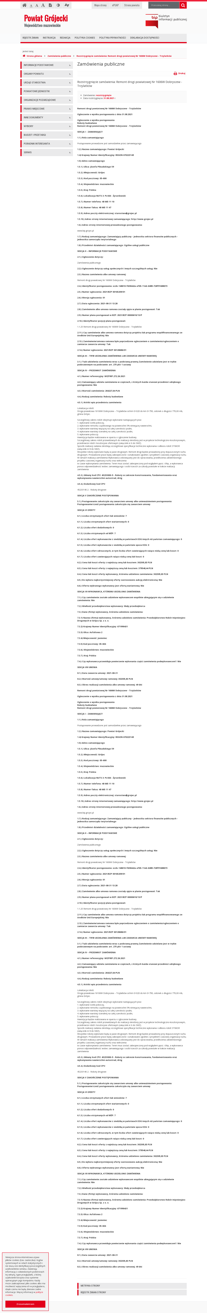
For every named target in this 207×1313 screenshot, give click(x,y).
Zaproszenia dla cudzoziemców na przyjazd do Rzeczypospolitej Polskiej (44, 567)
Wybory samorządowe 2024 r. (38, 430)
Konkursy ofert (31, 231)
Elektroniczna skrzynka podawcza (39, 546)
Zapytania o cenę (32, 511)
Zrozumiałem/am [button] (25, 1304)
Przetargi (28, 452)
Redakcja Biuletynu (33, 610)
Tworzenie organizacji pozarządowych (42, 244)
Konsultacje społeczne (34, 224)
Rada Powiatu (30, 100)
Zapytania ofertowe (33, 498)
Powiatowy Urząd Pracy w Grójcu (39, 196)
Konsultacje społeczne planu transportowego (45, 382)
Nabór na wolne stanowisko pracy (40, 148)
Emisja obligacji (31, 524)
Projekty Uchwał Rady (34, 305)
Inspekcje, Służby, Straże (35, 203)
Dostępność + (30, 588)
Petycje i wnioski (31, 389)
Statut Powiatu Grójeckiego (37, 299)
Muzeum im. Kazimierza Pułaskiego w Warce (45, 176)
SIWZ (26, 465)
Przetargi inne (30, 505)
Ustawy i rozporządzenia (35, 337)
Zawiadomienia (31, 363)
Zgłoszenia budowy (33, 369)
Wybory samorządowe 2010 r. (38, 411)
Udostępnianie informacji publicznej (40, 78)
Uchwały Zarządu (32, 273)
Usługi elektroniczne (33, 559)
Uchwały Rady (30, 266)
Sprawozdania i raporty (35, 330)
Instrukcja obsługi (32, 72)
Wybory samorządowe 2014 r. (38, 417)
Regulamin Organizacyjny (36, 259)
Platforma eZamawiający (36, 446)
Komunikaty (29, 376)
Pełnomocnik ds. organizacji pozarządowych (45, 238)
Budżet (27, 478)
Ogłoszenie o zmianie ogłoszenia (39, 485)
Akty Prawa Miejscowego (36, 279)
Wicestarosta (30, 120)
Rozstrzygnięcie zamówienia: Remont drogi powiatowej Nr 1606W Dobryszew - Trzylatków (124, 56)
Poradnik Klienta (31, 539)
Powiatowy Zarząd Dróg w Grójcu (40, 170)
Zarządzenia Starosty (34, 286)
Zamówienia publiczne (59, 56)
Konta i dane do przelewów (37, 582)
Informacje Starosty (33, 350)
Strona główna (32, 56)
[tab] (132, 1286)
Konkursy (28, 142)
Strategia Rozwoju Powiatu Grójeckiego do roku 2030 (44, 313)
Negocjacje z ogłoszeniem (36, 491)
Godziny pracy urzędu (34, 575)
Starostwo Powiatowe (34, 135)
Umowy (27, 459)
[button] (132, 1286)
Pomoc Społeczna (32, 190)
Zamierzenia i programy (35, 343)
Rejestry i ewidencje (33, 356)
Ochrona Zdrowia (32, 183)
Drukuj (179, 73)
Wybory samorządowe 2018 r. (38, 424)
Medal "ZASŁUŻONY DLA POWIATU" (41, 292)
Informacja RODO (32, 85)
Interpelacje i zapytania (35, 395)
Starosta (28, 113)
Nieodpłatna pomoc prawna (37, 553)
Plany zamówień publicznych (37, 518)
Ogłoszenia (29, 472)
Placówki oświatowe (33, 163)
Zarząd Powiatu (31, 107)
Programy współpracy (34, 218)
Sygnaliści (28, 595)
